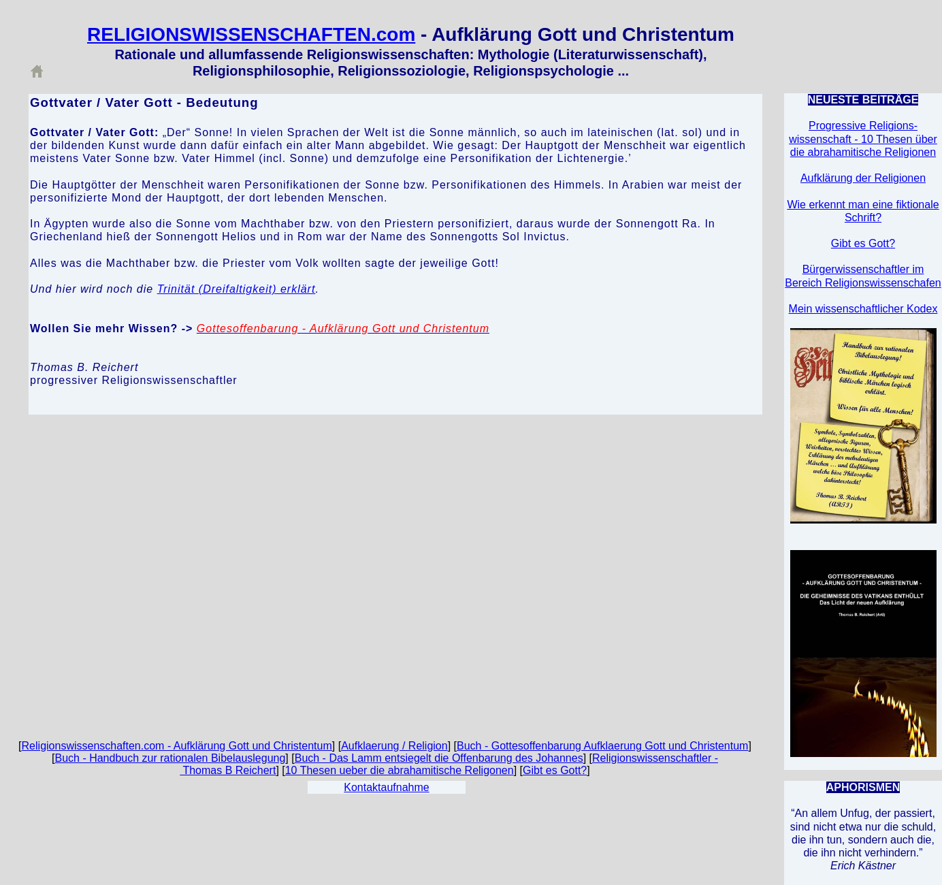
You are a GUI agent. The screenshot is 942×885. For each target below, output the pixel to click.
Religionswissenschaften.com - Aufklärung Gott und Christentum (177, 746)
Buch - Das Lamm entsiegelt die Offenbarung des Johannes (439, 758)
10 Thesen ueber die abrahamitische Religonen (399, 770)
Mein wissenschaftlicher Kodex (863, 309)
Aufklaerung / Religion (394, 746)
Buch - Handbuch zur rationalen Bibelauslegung (169, 758)
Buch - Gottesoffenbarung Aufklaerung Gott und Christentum (602, 746)
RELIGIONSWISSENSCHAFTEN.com (251, 34)
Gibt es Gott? (555, 770)
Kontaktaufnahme (386, 787)
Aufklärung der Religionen (863, 178)
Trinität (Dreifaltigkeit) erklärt (236, 289)
